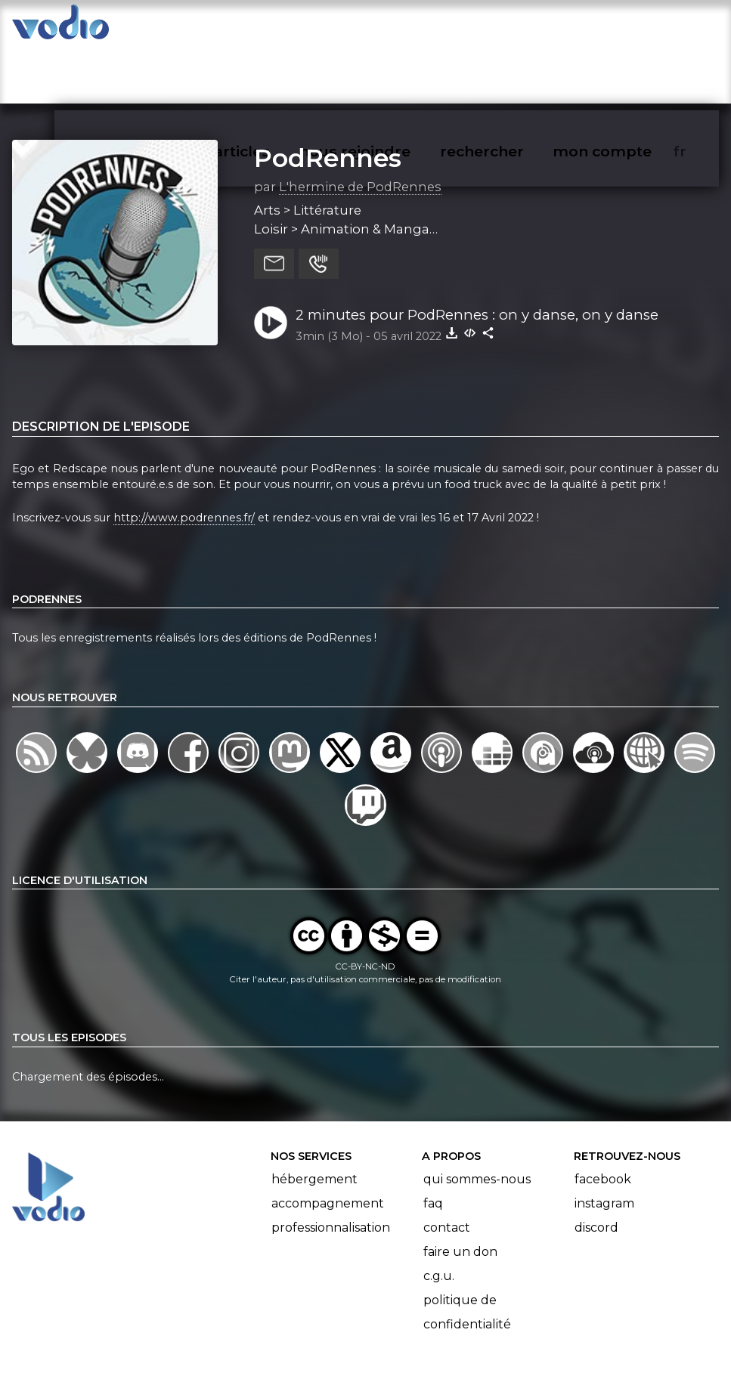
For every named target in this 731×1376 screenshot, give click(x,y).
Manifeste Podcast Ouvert (408, 1321)
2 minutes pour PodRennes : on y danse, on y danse (477, 255)
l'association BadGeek (236, 1342)
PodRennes (327, 99)
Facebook (603, 1120)
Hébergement (314, 1120)
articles (276, 27)
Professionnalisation (330, 1168)
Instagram (604, 1144)
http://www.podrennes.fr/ (184, 458)
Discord (596, 1168)
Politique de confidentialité (467, 1253)
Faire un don (460, 1193)
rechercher (509, 27)
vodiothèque (173, 27)
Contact (446, 1168)
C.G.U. (438, 1217)
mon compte (627, 27)
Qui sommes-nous (477, 1120)
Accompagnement (327, 1144)
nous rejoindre (385, 27)
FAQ (433, 1144)
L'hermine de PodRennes (360, 127)
